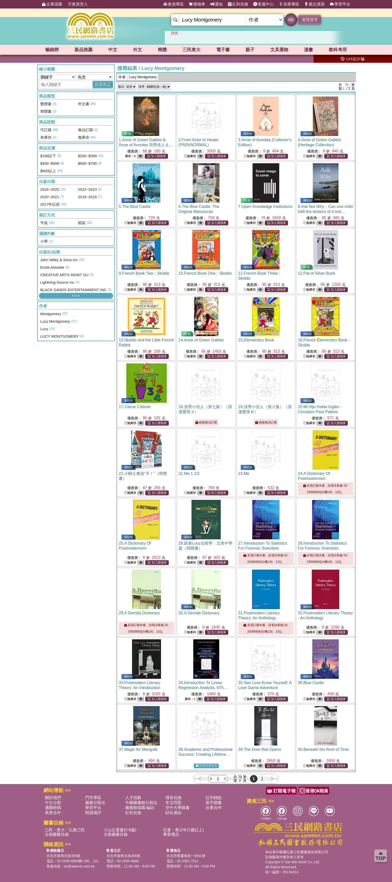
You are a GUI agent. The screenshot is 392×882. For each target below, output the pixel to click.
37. (138, 749)
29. (139, 613)
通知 (216, 4)
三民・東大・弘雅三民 (65, 830)
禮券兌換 (174, 798)
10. (205, 273)
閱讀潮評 (93, 813)
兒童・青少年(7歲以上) (183, 830)
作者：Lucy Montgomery (137, 77)
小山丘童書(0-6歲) (120, 830)
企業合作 (214, 808)
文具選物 (279, 49)
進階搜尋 (310, 19)
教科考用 (338, 49)
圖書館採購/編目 (139, 808)
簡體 (162, 49)
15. (256, 340)
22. (189, 473)
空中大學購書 (178, 808)
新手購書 (214, 803)
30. (199, 613)
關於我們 (53, 798)
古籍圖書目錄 (57, 834)
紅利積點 (214, 798)
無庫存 (190, 156)
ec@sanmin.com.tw (79, 866)
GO (291, 19)
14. (201, 340)
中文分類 (53, 803)
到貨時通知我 (206, 766)
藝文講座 (314, 4)
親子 (250, 49)
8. (325, 211)
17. (135, 407)
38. (205, 754)
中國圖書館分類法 (141, 803)
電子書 (223, 49)
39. (259, 749)
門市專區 (93, 798)
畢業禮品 (171, 834)
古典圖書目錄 (116, 834)
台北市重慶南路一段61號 (186, 856)
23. (243, 473)
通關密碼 (53, 808)
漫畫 (308, 49)
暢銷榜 (52, 49)
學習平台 (340, 4)
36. (311, 683)
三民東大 (191, 49)
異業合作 (53, 813)
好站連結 (174, 813)
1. (146, 145)
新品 (83, 49)
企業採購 (52, 4)
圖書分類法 (95, 803)
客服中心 (263, 4)
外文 (137, 49)
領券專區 (289, 4)
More (76, 296)
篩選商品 (103, 84)
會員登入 (77, 4)
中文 (112, 49)
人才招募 (133, 798)
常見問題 (174, 803)
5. (134, 206)
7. (265, 206)
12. (316, 273)
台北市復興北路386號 (63, 856)
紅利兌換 (238, 4)
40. (323, 749)
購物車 (197, 4)
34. (203, 688)
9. (144, 273)
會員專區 (173, 4)
